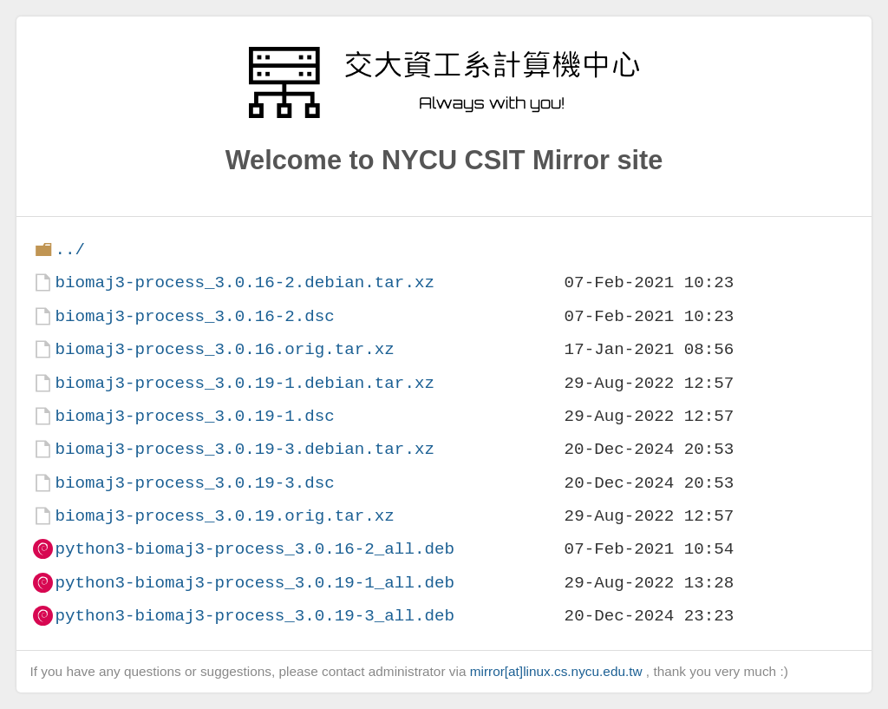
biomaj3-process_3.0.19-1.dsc (194, 416)
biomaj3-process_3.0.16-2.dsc (194, 316)
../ (70, 249)
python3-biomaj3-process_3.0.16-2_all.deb (254, 549)
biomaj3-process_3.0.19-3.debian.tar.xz (244, 449)
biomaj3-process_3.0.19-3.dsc (194, 483)
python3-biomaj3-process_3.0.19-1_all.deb (254, 582)
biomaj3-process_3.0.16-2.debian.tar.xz (244, 282)
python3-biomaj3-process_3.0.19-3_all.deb (254, 615)
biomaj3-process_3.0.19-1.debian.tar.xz (244, 383)
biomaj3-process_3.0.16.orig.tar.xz (224, 349)
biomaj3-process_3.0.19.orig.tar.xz (224, 516)
